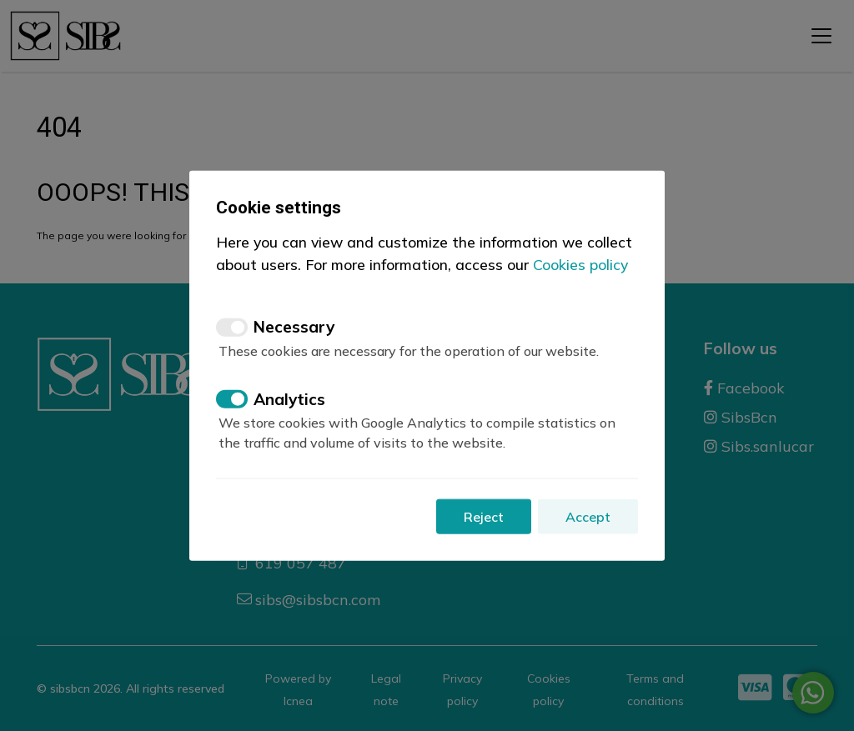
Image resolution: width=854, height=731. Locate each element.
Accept (587, 516)
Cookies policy (580, 263)
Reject (484, 516)
